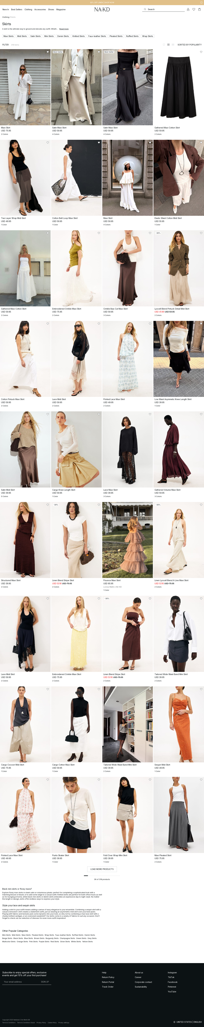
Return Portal (108, 982)
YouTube (172, 991)
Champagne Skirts (67, 938)
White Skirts (76, 941)
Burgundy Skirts (52, 938)
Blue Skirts (28, 938)
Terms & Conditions (8, 1022)
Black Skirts (18, 938)
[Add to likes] (48, 52)
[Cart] (199, 9)
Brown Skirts (39, 938)
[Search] (163, 9)
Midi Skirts (16, 935)
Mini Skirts (6, 935)
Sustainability (141, 987)
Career (138, 977)
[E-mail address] (20, 982)
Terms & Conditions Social (26, 1022)
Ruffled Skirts (77, 935)
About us (139, 972)
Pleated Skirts (37, 935)
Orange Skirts (22, 941)
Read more (64, 29)
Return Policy (108, 977)
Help (104, 972)
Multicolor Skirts (9, 941)
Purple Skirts (44, 941)
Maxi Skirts (26, 935)
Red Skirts (55, 941)
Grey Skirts (92, 938)
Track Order (107, 987)
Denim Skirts (90, 935)
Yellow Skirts (87, 941)
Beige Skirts (7, 938)
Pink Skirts (33, 941)
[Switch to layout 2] (168, 44)
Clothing (5, 17)
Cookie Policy (52, 1022)
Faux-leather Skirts (63, 935)
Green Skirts (81, 938)
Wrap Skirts (49, 935)
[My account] (188, 9)
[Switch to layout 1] (164, 44)
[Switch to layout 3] (173, 44)
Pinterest (172, 987)
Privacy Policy (41, 1022)
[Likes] (194, 9)
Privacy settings (63, 1022)
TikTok (171, 977)
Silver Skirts (65, 941)
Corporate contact (143, 982)
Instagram (172, 972)
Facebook (173, 982)
